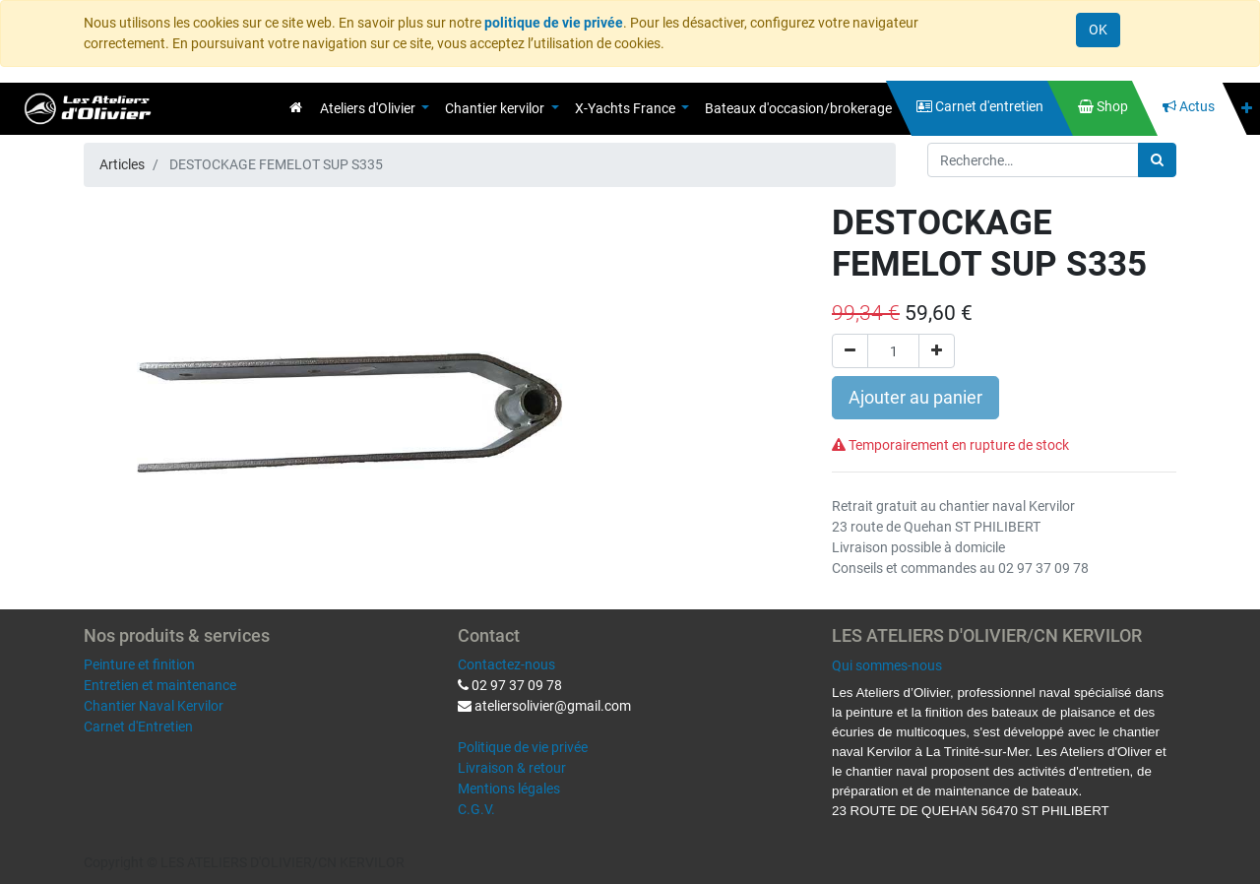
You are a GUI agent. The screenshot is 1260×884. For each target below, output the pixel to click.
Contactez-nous (506, 664)
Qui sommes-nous (887, 665)
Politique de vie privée (523, 747)
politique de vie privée (553, 23)
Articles (122, 164)
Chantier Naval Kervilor (153, 706)
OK (1098, 29)
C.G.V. (476, 809)
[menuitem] (296, 107)
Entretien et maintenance (160, 685)
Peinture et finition (139, 664)
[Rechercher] (1157, 160)
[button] (1246, 109)
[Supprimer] (850, 351)
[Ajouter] (936, 351)
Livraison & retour (512, 768)
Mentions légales (509, 788)
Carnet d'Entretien (138, 726)
